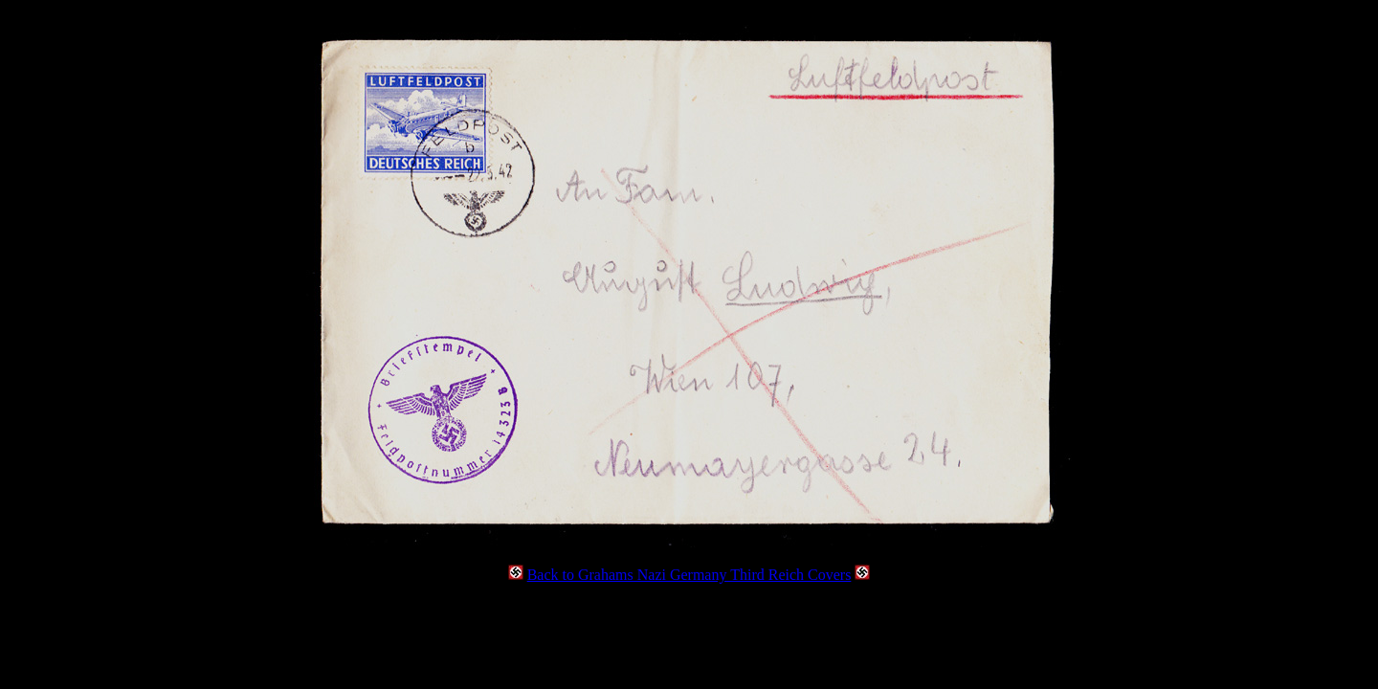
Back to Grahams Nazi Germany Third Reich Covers (689, 575)
